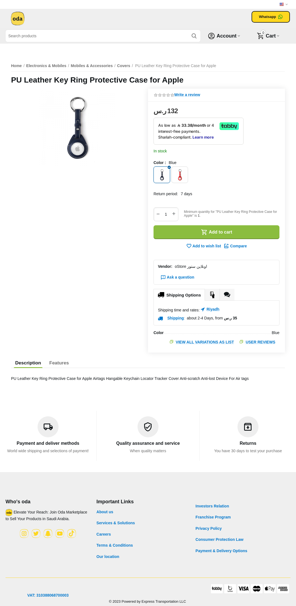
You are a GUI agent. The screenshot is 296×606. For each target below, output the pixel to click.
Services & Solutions (115, 523)
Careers (103, 534)
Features (59, 363)
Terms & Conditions (114, 545)
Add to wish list (203, 246)
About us (104, 512)
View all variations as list (205, 342)
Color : (160, 162)
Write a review (187, 95)
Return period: (166, 194)
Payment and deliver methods (48, 443)
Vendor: (165, 266)
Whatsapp (270, 17)
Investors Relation (212, 506)
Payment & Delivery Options (221, 551)
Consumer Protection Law (219, 539)
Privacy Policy (208, 528)
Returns (248, 443)
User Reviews (260, 342)
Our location (107, 556)
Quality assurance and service (148, 443)
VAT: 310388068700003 (48, 595)
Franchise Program (213, 517)
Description (28, 363)
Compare (235, 246)
